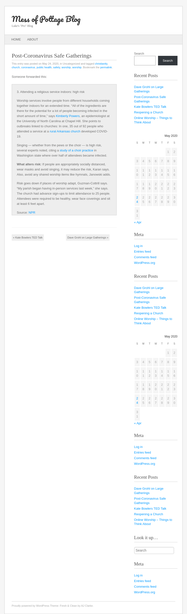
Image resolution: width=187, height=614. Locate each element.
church (16, 67)
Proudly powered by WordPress (30, 605)
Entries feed (142, 251)
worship (66, 67)
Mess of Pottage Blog (46, 18)
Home (16, 39)
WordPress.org (144, 263)
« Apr (137, 222)
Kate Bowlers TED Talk (28, 237)
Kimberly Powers (68, 116)
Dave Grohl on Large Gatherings (87, 237)
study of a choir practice (76, 150)
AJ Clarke (87, 605)
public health (44, 67)
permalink (106, 67)
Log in (138, 246)
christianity (101, 63)
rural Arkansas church (65, 131)
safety (56, 67)
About (32, 39)
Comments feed (145, 257)
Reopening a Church (148, 112)
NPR (31, 212)
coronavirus (28, 67)
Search (139, 53)
